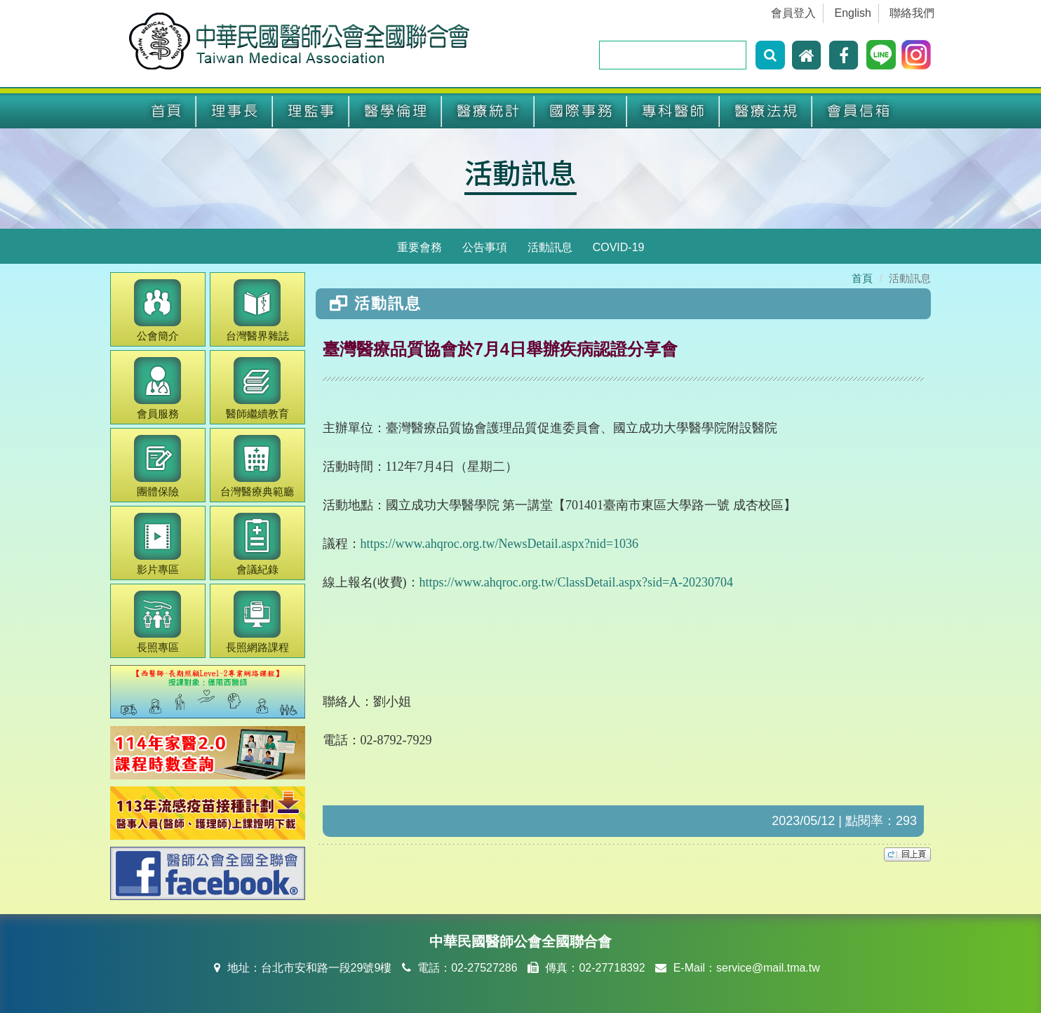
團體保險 (157, 466)
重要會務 (419, 247)
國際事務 (581, 111)
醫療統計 (488, 111)
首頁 (166, 111)
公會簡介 (157, 310)
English (853, 13)
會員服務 (157, 388)
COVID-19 (619, 247)
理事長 (234, 111)
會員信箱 (858, 111)
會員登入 (793, 13)
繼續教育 (257, 388)
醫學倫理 (395, 111)
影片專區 (157, 544)
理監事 (311, 111)
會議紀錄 (257, 544)
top (907, 854)
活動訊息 (520, 172)
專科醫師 (673, 111)
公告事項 (484, 247)
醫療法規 (766, 111)
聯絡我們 (911, 13)
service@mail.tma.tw (768, 968)
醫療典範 (257, 466)
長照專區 (157, 622)
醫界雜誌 (257, 310)
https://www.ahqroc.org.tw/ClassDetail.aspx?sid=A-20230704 (576, 582)
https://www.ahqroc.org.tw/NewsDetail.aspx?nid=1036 (500, 544)
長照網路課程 (257, 622)
